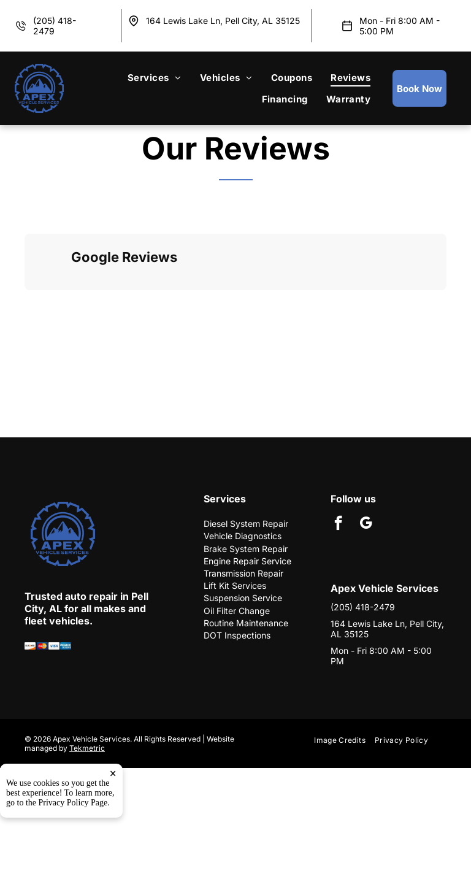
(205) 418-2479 (363, 607)
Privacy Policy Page (73, 802)
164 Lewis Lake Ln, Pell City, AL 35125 (223, 20)
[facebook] (338, 524)
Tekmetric (87, 748)
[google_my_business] (366, 524)
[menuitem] (154, 77)
